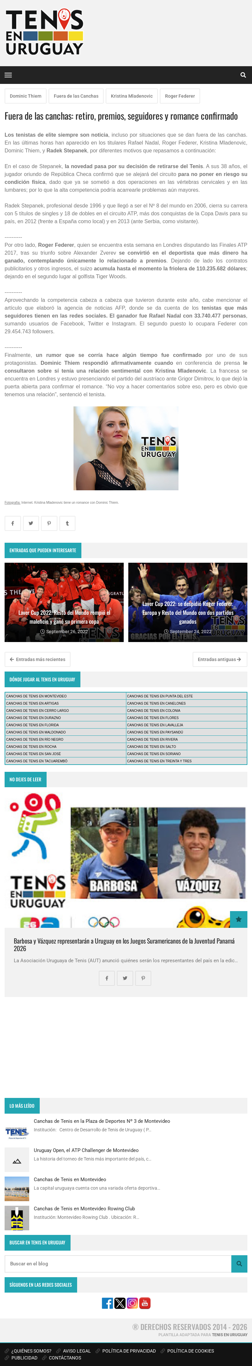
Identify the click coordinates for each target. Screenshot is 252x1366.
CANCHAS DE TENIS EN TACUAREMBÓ (37, 761)
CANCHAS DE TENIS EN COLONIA (153, 710)
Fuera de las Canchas (76, 96)
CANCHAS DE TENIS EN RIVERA (152, 739)
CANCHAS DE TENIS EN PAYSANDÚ (155, 732)
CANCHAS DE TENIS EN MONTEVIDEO (36, 696)
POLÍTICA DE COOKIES (187, 1351)
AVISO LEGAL (73, 1351)
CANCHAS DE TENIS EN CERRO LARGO (37, 710)
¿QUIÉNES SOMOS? (28, 1351)
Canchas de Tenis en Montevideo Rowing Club (84, 1209)
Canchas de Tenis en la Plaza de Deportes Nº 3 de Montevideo (102, 1121)
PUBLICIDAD (21, 1357)
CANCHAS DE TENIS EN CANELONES (156, 703)
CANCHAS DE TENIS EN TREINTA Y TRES (159, 761)
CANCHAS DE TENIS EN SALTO (151, 747)
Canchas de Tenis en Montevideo (70, 1179)
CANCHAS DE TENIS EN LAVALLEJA (155, 725)
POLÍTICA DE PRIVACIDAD (125, 1351)
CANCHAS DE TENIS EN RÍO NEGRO (34, 739)
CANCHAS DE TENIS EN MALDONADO (36, 732)
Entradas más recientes (37, 659)
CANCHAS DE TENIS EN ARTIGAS (32, 703)
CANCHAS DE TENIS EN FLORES (152, 718)
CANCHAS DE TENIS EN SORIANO (153, 754)
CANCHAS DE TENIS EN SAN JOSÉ (33, 754)
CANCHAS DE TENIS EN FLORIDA (32, 725)
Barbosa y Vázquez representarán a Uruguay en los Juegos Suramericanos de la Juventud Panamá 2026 (124, 944)
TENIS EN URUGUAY (229, 1335)
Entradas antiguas (219, 659)
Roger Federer (180, 96)
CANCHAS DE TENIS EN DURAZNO (33, 718)
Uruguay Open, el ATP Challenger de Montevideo (86, 1150)
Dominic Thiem (25, 96)
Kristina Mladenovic (132, 96)
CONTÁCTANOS (61, 1357)
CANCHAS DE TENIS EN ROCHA (31, 747)
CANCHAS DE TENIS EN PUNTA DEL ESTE (160, 696)
